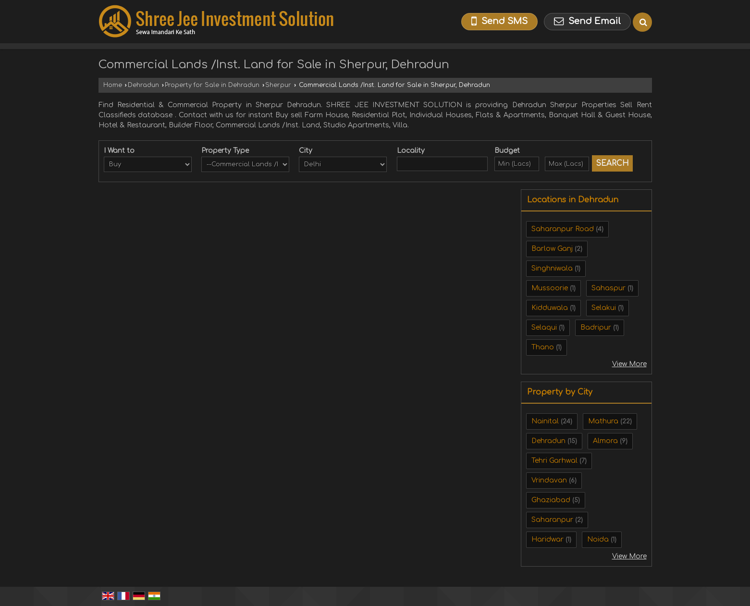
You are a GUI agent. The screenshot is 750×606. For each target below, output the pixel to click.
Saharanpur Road (562, 229)
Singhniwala (552, 268)
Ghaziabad (550, 500)
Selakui (603, 307)
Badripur (595, 327)
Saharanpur (552, 519)
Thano (542, 347)
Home (112, 85)
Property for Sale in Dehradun (212, 85)
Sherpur (278, 85)
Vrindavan (549, 480)
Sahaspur (608, 288)
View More (629, 364)
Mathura (603, 421)
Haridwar (547, 539)
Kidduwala (549, 307)
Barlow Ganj (552, 248)
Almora (605, 441)
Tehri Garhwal (554, 460)
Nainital (545, 421)
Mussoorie (549, 288)
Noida (598, 539)
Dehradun (143, 85)
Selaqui (544, 327)
